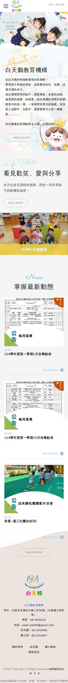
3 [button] (6, 24)
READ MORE (22, 137)
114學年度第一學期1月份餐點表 (27, 354)
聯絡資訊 (33, 651)
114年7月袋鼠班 (34, 249)
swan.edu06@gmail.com (38, 625)
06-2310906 (39, 630)
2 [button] (6, 20)
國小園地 (50, 646)
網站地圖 (60, 4)
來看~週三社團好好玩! (20, 521)
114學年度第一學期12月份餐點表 (28, 438)
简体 (51, 4)
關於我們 (17, 646)
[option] (34, 30)
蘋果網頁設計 (57, 669)
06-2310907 (39, 635)
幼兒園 (34, 646)
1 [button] (6, 15)
